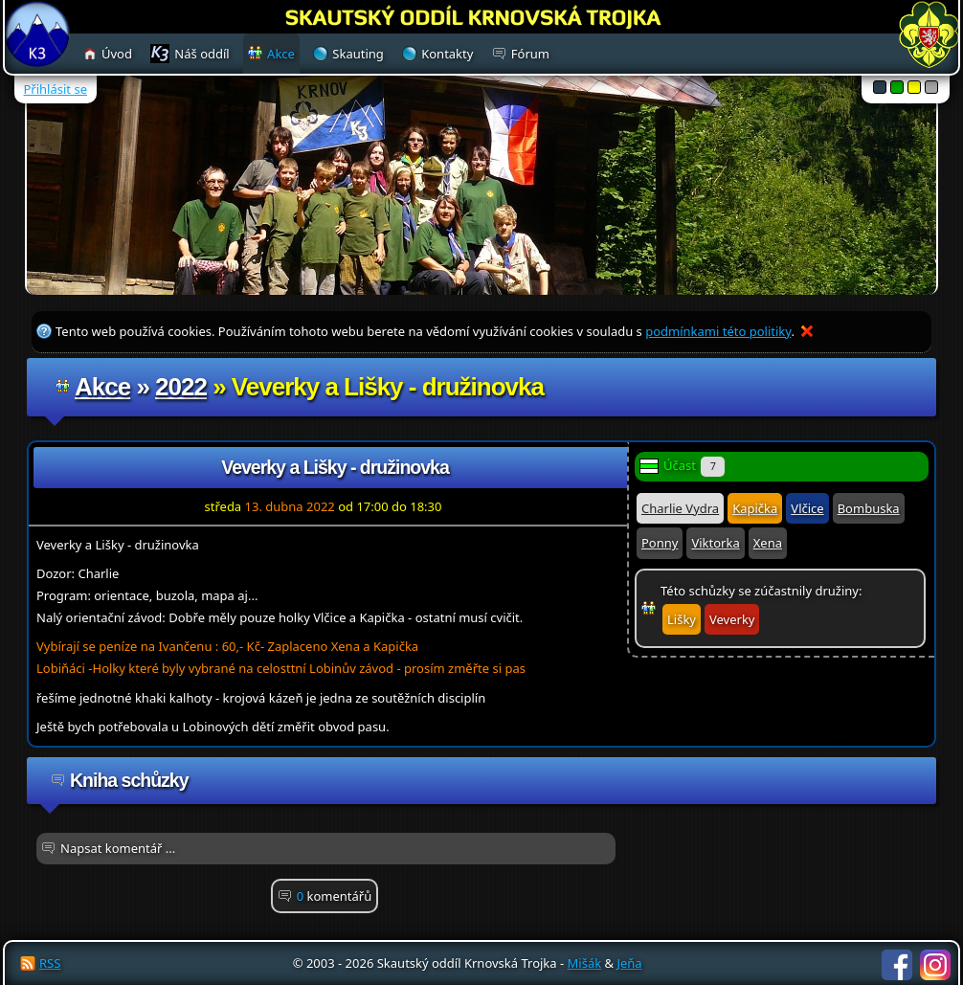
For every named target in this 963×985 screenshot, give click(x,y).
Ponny (659, 542)
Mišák (585, 963)
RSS (49, 963)
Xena (767, 542)
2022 (181, 386)
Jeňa (628, 963)
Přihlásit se (55, 89)
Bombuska (869, 508)
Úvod (116, 53)
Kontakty (447, 53)
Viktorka (715, 542)
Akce (102, 386)
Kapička (754, 508)
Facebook (897, 965)
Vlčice (807, 508)
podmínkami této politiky (718, 331)
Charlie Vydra (680, 508)
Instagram (935, 965)
